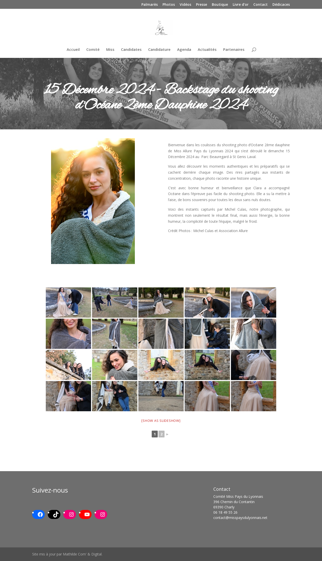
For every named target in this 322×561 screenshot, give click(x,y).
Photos (169, 5)
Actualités (207, 50)
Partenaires (234, 50)
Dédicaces (281, 5)
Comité (93, 50)
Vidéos (185, 5)
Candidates (131, 50)
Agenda (184, 50)
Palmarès (149, 5)
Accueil (73, 50)
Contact (260, 5)
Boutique (220, 5)
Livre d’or (241, 5)
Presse (201, 5)
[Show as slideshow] (160, 420)
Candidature (159, 50)
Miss (110, 50)
